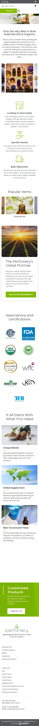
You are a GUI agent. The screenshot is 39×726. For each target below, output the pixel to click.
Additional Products (9, 659)
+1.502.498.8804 (12, 707)
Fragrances (6, 656)
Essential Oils (7, 647)
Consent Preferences (9, 692)
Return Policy (7, 674)
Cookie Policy (6, 680)
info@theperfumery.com (15, 709)
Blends (4, 653)
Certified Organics (8, 650)
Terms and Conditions (10, 689)
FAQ (3, 671)
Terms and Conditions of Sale (13, 686)
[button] (1, 19)
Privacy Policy (7, 677)
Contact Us (16, 611)
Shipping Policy (7, 683)
